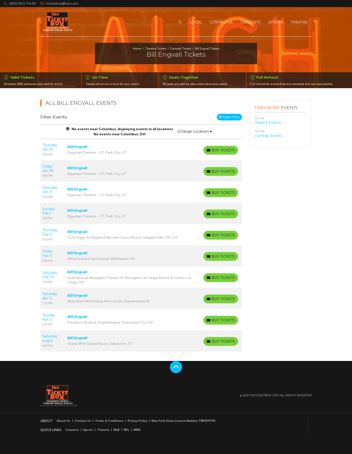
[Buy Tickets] (220, 150)
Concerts (72, 430)
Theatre (103, 430)
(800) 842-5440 (20, 3)
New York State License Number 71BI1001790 (183, 420)
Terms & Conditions (109, 420)
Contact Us (83, 420)
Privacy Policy (137, 420)
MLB (116, 430)
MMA (137, 430)
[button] (180, 22)
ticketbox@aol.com (59, 3)
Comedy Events (268, 136)
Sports (88, 430)
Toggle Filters (229, 117)
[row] (141, 149)
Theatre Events (267, 122)
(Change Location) (194, 131)
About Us (63, 420)
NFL (126, 430)
